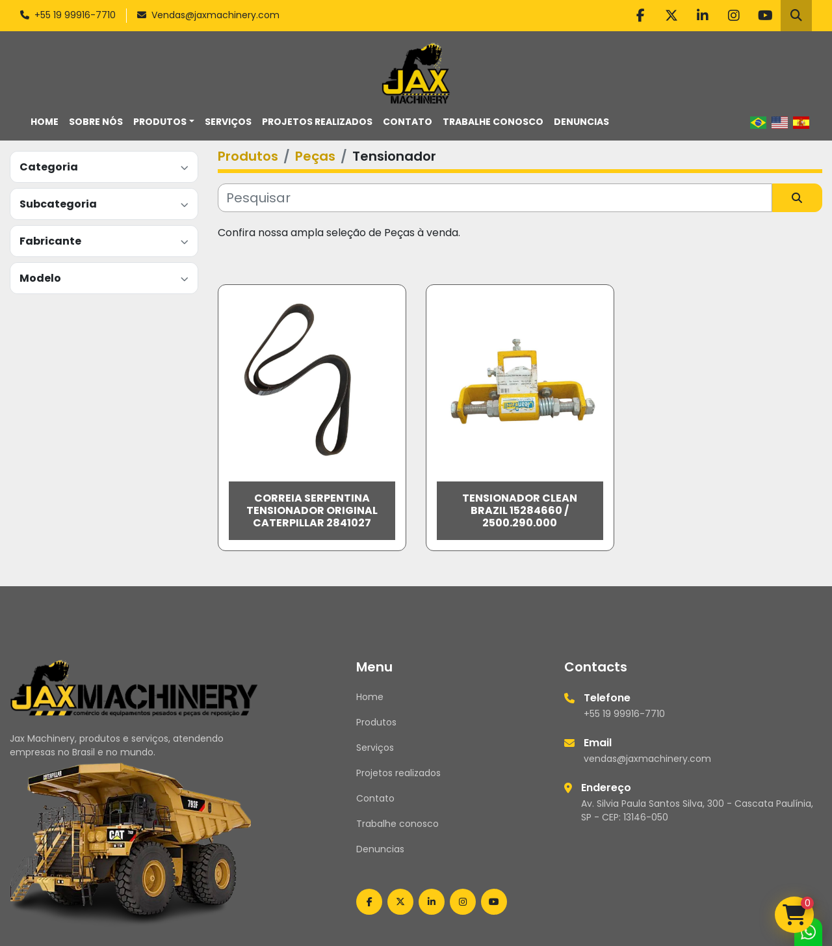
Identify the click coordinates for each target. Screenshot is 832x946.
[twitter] (671, 15)
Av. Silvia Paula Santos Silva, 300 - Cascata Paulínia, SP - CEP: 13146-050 (697, 810)
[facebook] (640, 15)
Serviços (228, 121)
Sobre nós (96, 121)
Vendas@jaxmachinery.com (215, 14)
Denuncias (581, 121)
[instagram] (733, 15)
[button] (163, 122)
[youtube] (765, 15)
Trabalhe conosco (493, 121)
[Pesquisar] (495, 197)
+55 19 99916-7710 (75, 14)
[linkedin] (702, 15)
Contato (407, 121)
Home (44, 121)
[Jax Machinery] (134, 687)
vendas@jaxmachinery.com (647, 758)
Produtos (160, 121)
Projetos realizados (317, 121)
